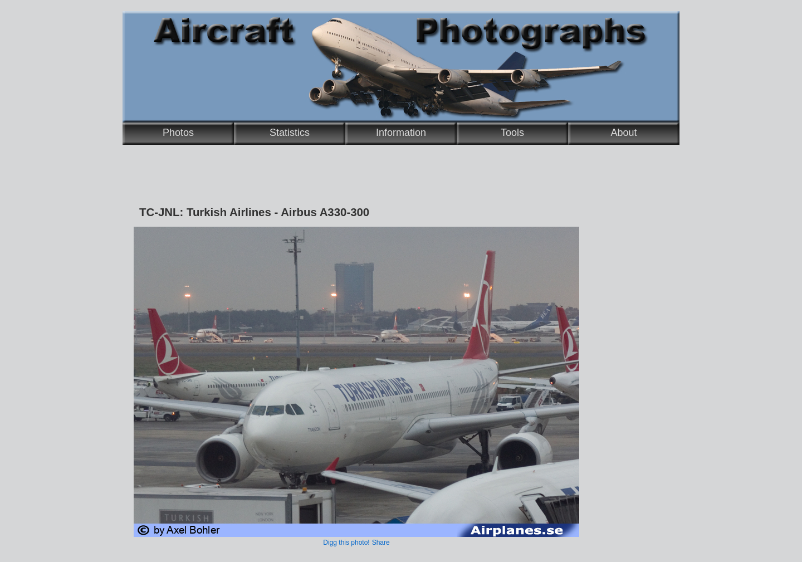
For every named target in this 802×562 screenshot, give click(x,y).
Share (381, 542)
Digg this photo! (346, 542)
